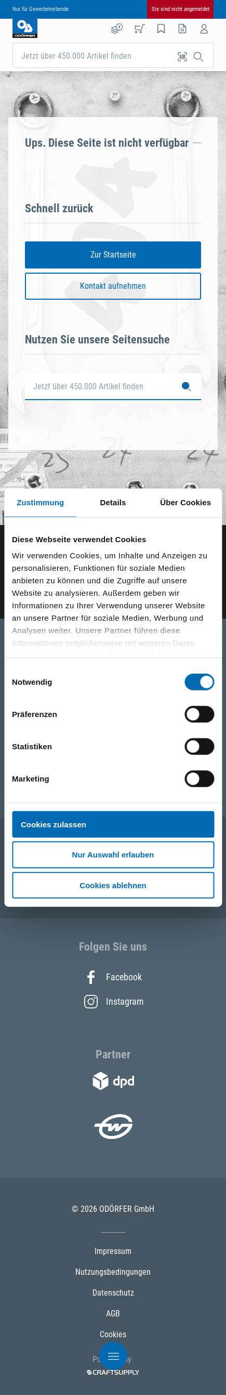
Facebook (113, 977)
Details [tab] (113, 501)
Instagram (113, 1001)
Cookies (113, 1334)
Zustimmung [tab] (40, 501)
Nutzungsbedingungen (113, 1272)
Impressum (113, 1251)
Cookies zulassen (53, 824)
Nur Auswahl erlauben (113, 854)
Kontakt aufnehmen (113, 286)
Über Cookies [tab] (185, 501)
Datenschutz (113, 1293)
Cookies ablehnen (112, 885)
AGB (113, 1314)
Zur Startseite (113, 255)
